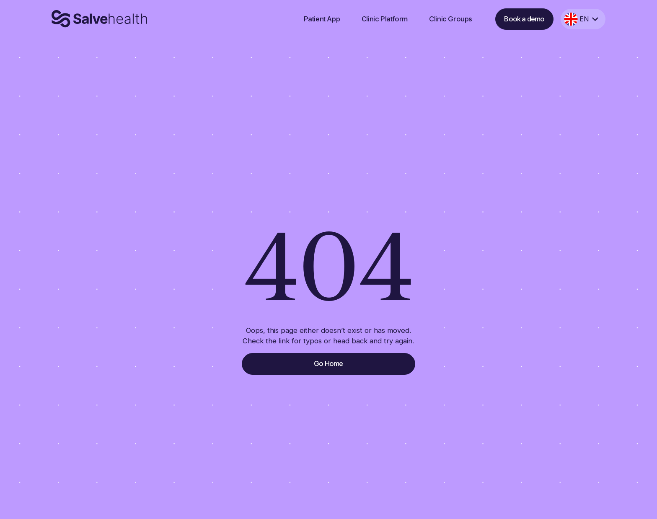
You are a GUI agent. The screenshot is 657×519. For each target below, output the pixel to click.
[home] (100, 19)
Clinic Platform (385, 19)
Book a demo (524, 19)
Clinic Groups (450, 19)
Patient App (322, 19)
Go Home (328, 363)
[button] (583, 19)
